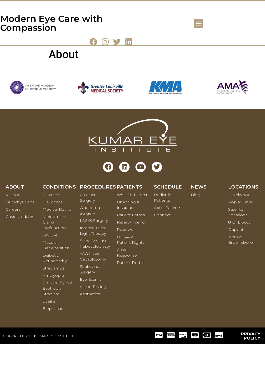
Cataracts (51, 224)
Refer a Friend (131, 251)
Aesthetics (90, 323)
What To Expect (132, 224)
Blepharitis (53, 338)
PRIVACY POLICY (250, 365)
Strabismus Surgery (90, 299)
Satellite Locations (237, 241)
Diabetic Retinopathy (55, 287)
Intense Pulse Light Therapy (93, 260)
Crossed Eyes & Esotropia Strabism (58, 318)
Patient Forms (131, 244)
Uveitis (49, 330)
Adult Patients (167, 237)
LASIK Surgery (94, 250)
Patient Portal (130, 292)
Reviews (125, 259)
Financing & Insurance (128, 234)
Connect (162, 244)
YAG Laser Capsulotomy (93, 286)
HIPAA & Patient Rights (130, 269)
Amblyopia (53, 305)
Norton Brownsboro (240, 269)
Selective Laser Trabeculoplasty (95, 273)
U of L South (240, 251)
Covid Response (127, 282)
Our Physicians (20, 231)
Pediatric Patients (162, 227)
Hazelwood (239, 224)
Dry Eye (50, 264)
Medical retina (57, 238)
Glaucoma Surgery (90, 240)
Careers (13, 238)
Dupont (235, 259)
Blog (195, 224)
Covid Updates (20, 246)
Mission (13, 224)
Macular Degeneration (56, 275)
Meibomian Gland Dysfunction (54, 252)
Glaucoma (53, 231)
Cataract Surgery (87, 227)
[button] (198, 37)
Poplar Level (240, 231)
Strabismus (53, 297)
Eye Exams (90, 309)
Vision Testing (93, 316)
